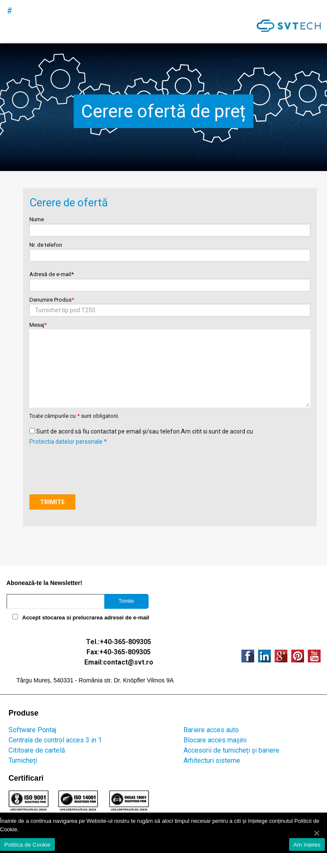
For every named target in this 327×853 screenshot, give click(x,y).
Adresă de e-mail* (169, 279)
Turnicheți (23, 760)
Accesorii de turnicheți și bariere (231, 750)
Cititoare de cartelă (37, 750)
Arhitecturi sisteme (212, 760)
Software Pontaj (32, 730)
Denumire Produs (169, 305)
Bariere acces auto (211, 730)
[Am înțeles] (316, 833)
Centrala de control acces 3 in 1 (55, 740)
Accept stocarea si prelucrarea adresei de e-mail (85, 617)
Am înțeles (307, 845)
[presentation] (94, 463)
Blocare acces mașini (215, 740)
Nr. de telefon (169, 250)
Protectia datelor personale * (68, 441)
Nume (169, 225)
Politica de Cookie (27, 845)
